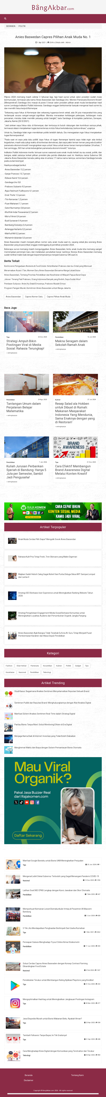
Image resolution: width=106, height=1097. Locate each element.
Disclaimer (28, 1080)
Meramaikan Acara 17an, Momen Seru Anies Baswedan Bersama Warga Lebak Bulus (42, 270)
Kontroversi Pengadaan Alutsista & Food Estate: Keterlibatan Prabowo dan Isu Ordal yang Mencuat (48, 266)
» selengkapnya (11, 353)
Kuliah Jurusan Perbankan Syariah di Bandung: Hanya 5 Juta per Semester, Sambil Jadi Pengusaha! (26, 471)
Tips (7, 337)
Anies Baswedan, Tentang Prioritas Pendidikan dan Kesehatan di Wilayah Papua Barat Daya (45, 275)
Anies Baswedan (13, 297)
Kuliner (57, 400)
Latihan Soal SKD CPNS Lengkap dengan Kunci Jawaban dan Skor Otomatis (56, 890)
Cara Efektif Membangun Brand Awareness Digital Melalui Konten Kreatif (73, 469)
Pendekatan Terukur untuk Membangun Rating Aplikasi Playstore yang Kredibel (58, 980)
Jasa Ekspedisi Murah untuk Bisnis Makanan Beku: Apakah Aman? (52, 1019)
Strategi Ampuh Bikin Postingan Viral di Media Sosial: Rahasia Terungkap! (25, 344)
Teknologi (47, 672)
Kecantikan (47, 666)
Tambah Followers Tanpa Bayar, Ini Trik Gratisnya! (45, 1035)
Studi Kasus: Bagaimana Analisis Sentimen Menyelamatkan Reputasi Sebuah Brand (51, 691)
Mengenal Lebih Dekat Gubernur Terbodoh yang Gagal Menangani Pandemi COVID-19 (61, 876)
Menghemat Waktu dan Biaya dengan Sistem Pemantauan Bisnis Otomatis (47, 747)
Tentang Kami (77, 1075)
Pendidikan (59, 337)
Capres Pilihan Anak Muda (58, 297)
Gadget (78, 666)
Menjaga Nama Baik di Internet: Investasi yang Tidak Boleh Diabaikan (45, 736)
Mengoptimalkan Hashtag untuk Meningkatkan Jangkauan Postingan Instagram (58, 999)
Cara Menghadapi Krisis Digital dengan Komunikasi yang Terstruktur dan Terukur (58, 1051)
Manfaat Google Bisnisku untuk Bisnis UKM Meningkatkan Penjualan (53, 861)
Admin (68, 43)
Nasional (22, 672)
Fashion (9, 666)
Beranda (28, 1075)
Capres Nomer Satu (34, 297)
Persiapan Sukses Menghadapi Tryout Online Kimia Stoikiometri (51, 942)
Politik (68, 666)
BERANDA (10, 26)
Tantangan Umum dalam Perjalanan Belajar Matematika (23, 407)
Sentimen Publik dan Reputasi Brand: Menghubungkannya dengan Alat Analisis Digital (52, 703)
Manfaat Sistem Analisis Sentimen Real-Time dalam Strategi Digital (44, 714)
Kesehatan (10, 672)
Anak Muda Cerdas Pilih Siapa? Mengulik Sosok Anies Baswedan (47, 539)
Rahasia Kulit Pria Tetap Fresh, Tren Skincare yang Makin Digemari (47, 557)
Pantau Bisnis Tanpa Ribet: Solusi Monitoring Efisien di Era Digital (43, 724)
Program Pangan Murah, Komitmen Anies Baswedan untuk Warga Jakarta (37, 288)
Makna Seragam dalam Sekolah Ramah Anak (71, 343)
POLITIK (22, 26)
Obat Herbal (21, 666)
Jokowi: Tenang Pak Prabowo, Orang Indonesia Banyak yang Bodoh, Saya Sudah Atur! (42, 279)
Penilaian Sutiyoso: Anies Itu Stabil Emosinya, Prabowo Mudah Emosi (35, 284)
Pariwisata (35, 666)
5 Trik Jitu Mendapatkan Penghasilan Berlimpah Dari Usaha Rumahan (54, 928)
